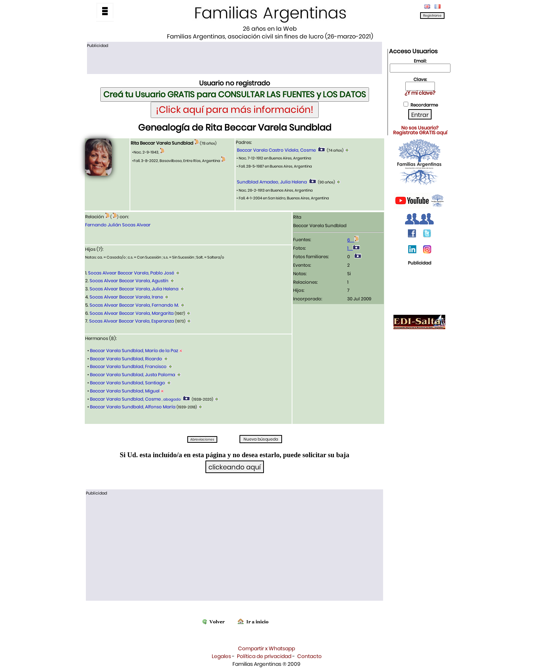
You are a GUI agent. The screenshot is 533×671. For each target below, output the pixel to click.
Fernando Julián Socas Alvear (118, 225)
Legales (221, 656)
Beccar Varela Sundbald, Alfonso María (133, 407)
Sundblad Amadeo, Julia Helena (272, 182)
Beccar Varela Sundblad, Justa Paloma (132, 374)
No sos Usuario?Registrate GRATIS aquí (420, 130)
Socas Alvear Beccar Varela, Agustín (129, 280)
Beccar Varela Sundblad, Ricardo (126, 358)
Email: (420, 61)
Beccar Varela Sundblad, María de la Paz (134, 350)
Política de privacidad (264, 656)
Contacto (309, 656)
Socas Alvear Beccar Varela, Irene (126, 297)
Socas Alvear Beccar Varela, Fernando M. (134, 305)
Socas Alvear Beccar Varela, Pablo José (131, 273)
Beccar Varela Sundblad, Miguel (125, 391)
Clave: (420, 79)
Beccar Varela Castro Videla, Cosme (276, 150)
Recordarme (424, 105)
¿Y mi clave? (420, 93)
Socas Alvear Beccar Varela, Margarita (132, 313)
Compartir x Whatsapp (266, 648)
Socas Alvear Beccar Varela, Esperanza (131, 321)
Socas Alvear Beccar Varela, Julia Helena (134, 289)
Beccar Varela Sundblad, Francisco (128, 366)
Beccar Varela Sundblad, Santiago (127, 383)
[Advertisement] (234, 60)
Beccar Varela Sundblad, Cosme (135, 399)
